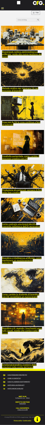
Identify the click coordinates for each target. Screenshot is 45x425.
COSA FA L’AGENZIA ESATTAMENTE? (19, 382)
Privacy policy (18, 420)
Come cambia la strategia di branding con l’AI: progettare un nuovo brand (20, 295)
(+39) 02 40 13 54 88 (23, 409)
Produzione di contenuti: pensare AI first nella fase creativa (22, 191)
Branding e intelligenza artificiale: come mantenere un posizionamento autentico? (22, 260)
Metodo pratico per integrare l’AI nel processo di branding (20, 89)
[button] (18, 2)
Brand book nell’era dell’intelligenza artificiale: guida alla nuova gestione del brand (22, 54)
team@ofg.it (22, 403)
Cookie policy (27, 420)
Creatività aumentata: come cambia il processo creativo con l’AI (20, 157)
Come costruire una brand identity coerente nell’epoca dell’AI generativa (21, 225)
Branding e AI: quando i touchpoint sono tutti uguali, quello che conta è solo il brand (22, 330)
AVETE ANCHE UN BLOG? (15, 388)
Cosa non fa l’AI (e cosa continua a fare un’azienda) (21, 123)
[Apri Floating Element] (37, 419)
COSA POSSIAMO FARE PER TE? (17, 375)
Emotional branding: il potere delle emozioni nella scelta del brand (19, 365)
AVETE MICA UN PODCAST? (16, 385)
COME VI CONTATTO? (14, 378)
